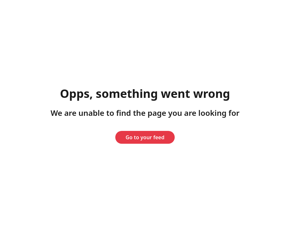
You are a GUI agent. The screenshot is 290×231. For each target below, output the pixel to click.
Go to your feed (145, 137)
